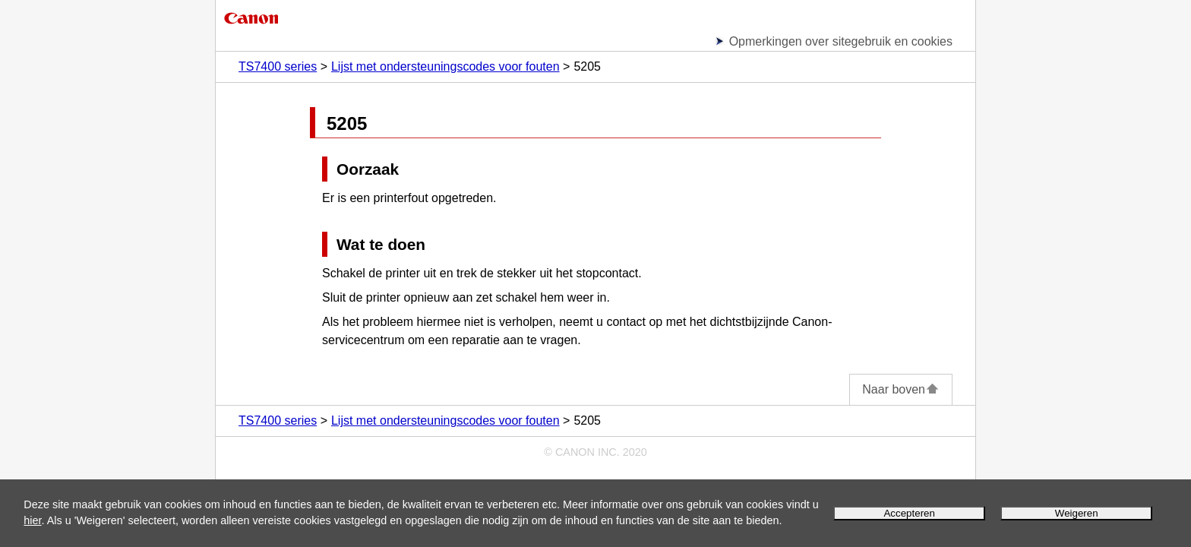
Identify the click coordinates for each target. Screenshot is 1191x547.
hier (32, 520)
